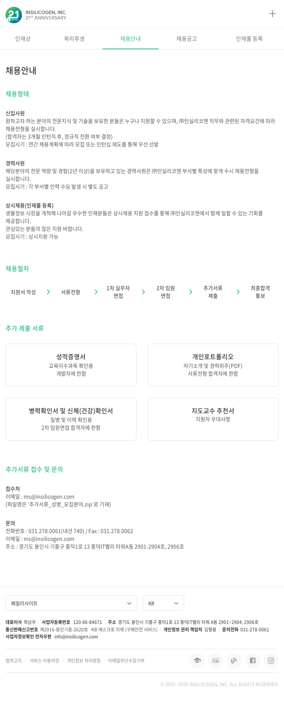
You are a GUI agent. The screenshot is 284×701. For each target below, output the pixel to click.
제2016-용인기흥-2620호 (64, 629)
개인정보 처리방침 (84, 660)
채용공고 (186, 38)
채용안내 (130, 38)
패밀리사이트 (71, 603)
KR (163, 603)
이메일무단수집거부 (126, 660)
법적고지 (14, 660)
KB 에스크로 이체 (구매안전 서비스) (124, 629)
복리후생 (74, 38)
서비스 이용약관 (44, 660)
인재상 (23, 38)
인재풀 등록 (249, 38)
